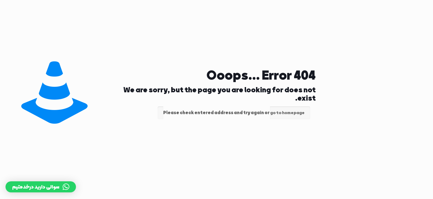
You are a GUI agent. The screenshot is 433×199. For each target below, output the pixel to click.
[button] (41, 186)
